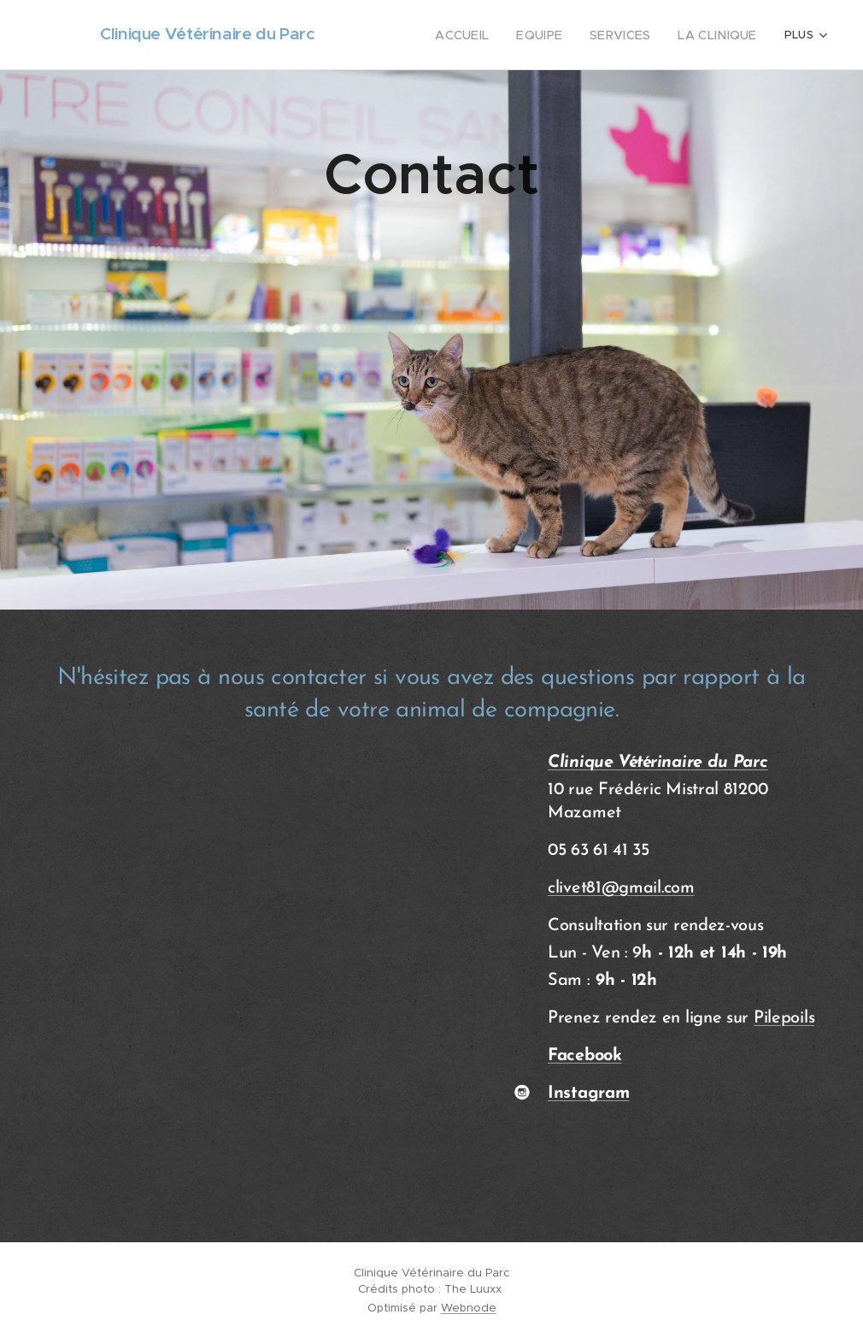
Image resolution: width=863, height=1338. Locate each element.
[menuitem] (416, 35)
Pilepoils (784, 1018)
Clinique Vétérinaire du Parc (658, 762)
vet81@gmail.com (629, 888)
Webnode (468, 1307)
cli (555, 888)
